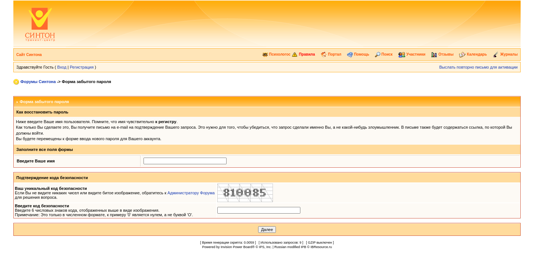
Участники (411, 54)
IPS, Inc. (265, 247)
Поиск (384, 54)
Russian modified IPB (290, 247)
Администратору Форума (191, 193)
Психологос (276, 54)
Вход (61, 67)
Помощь (358, 54)
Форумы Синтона (38, 81)
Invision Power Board (236, 247)
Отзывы (442, 54)
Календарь (473, 54)
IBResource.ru (321, 247)
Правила (303, 54)
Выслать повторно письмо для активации (478, 67)
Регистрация (81, 67)
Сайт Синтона (29, 55)
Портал (330, 54)
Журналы (505, 54)
